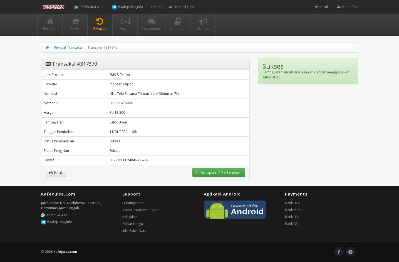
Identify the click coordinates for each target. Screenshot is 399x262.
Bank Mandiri (295, 209)
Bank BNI (292, 216)
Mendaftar (347, 6)
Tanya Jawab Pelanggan (140, 209)
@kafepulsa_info (127, 6)
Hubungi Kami (133, 203)
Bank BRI (292, 223)
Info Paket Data (134, 230)
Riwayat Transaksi (68, 47)
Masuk (322, 6)
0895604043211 (89, 6)
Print (55, 172)
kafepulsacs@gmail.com (173, 6)
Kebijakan (130, 216)
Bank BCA (292, 203)
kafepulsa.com (65, 251)
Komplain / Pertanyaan (219, 172)
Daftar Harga (132, 223)
